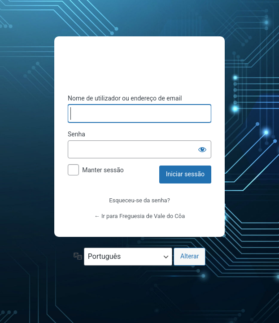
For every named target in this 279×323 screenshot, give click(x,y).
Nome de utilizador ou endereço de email (125, 98)
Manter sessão (103, 170)
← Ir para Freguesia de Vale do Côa (139, 216)
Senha (76, 134)
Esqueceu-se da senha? (139, 200)
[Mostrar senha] (202, 149)
